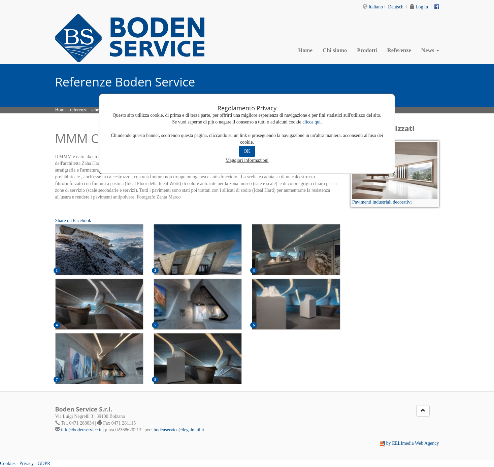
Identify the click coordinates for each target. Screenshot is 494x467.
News (430, 50)
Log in (422, 6)
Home (305, 50)
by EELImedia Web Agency (412, 443)
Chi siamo (335, 50)
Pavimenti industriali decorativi (382, 202)
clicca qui (311, 121)
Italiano (375, 6)
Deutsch (395, 6)
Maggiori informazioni (247, 160)
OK (246, 151)
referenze (79, 109)
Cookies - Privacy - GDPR (25, 463)
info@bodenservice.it (81, 429)
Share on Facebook (73, 220)
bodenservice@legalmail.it (179, 429)
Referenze (399, 50)
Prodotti (367, 50)
